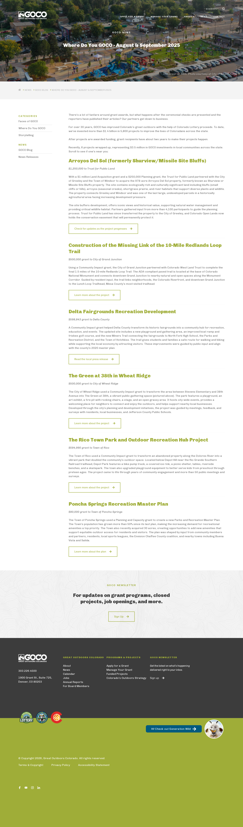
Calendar (69, 673)
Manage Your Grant (164, 15)
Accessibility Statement (94, 765)
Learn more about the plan (90, 551)
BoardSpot (212, 8)
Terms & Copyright (30, 765)
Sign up (154, 678)
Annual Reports (73, 682)
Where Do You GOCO (32, 128)
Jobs (66, 678)
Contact (219, 15)
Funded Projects (117, 673)
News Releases (29, 156)
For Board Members (76, 686)
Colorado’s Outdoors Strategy (126, 678)
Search (223, 8)
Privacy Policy (60, 765)
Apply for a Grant (132, 15)
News (204, 15)
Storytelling (26, 135)
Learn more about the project (91, 295)
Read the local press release (91, 359)
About (67, 665)
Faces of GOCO (28, 121)
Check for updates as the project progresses (100, 228)
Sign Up (118, 616)
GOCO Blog (41, 90)
